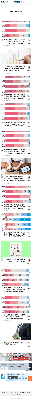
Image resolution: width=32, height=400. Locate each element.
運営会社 (28, 392)
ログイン (23, 2)
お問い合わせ (22, 392)
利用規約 (18, 394)
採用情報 (13, 394)
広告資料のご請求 (5, 392)
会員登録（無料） (17, 2)
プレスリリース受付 (14, 392)
